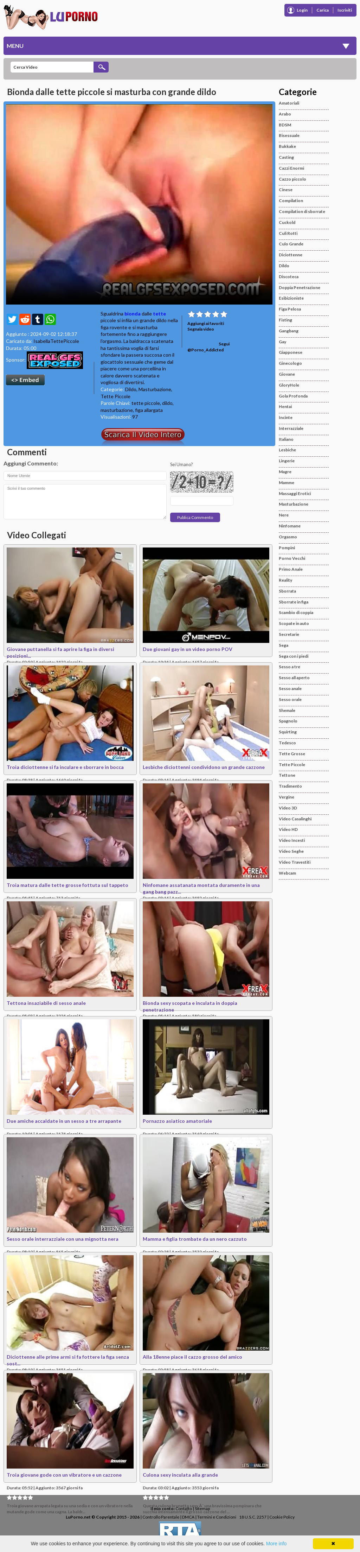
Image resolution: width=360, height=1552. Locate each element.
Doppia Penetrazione (299, 287)
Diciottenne (290, 254)
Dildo (130, 389)
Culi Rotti (288, 233)
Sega (283, 645)
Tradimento (290, 786)
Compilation (291, 200)
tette (159, 314)
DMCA (188, 1517)
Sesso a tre (289, 666)
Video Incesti (292, 840)
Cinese (285, 189)
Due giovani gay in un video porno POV (187, 649)
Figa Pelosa (290, 309)
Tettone (287, 775)
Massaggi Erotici (295, 493)
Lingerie (287, 460)
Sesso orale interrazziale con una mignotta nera (62, 1239)
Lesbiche (287, 449)
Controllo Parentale (160, 1517)
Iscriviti (345, 10)
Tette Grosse (292, 753)
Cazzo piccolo (292, 179)
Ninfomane (290, 525)
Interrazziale (291, 428)
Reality (285, 580)
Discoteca (288, 276)
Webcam (287, 873)
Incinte (285, 417)
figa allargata (149, 410)
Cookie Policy (282, 1517)
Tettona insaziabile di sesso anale (46, 1003)
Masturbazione (155, 389)
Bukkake (287, 146)
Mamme (286, 482)
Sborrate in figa (293, 602)
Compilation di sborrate (302, 211)
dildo (167, 403)
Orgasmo (288, 536)
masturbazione (117, 410)
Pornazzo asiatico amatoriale (177, 1121)
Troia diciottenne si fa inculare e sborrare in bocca (65, 767)
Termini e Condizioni (216, 1517)
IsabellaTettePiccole (56, 341)
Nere (284, 515)
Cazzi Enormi (291, 168)
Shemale (287, 710)
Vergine (286, 797)
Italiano (286, 439)
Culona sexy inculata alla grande (180, 1475)
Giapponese (290, 352)
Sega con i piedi (293, 656)
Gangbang (288, 330)
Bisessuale (289, 135)
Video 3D (288, 808)
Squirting (288, 731)
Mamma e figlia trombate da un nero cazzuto (195, 1239)
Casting (286, 157)
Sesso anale (290, 688)
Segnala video (200, 329)
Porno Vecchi (292, 558)
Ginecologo (290, 363)
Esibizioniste (291, 298)
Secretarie (289, 634)
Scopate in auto (294, 623)
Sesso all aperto (294, 677)
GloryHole (289, 385)
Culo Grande (291, 243)
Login (302, 10)
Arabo (285, 114)
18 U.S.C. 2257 (252, 1517)
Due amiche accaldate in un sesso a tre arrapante (64, 1121)
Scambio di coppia (296, 612)
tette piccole (145, 403)
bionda (132, 314)
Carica (322, 10)
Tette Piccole (115, 396)
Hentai (285, 406)
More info (276, 1543)
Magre (285, 471)
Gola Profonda (293, 396)
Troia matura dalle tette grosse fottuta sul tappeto (67, 885)
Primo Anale (291, 569)
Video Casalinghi (295, 818)
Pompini (287, 547)
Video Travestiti (294, 862)
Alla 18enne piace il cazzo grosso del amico (192, 1357)
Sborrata (287, 591)
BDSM (285, 124)
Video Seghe (291, 851)
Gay (282, 341)
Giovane (287, 374)
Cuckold (287, 222)
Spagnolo (288, 721)
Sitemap (202, 1508)
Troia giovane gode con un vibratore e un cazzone (64, 1475)
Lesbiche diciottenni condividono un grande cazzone (204, 767)
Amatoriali (289, 103)
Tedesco (287, 742)
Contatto (183, 1508)
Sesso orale (290, 699)
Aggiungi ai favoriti (205, 323)
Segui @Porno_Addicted (208, 346)
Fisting (285, 320)
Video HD (288, 829)
